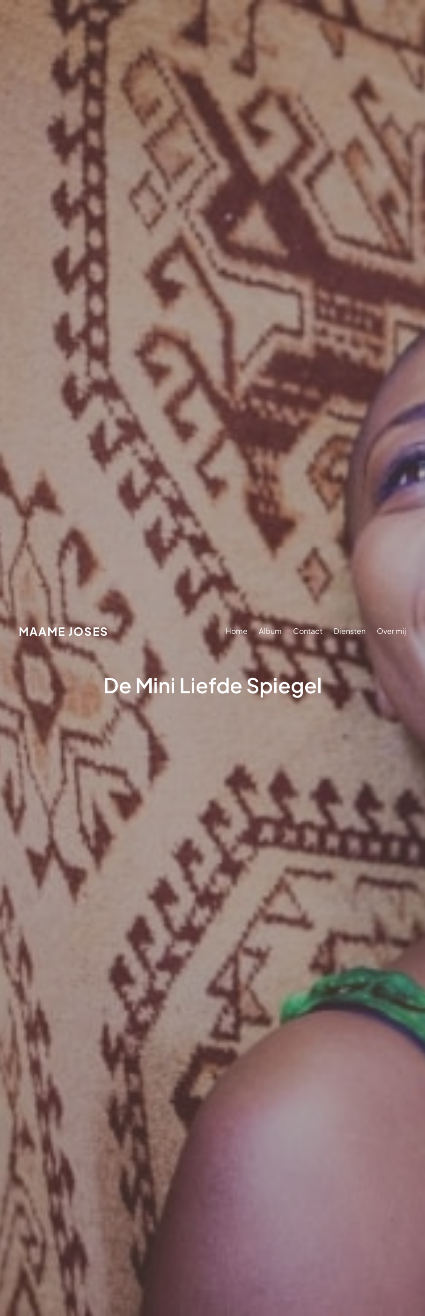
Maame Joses (64, 631)
